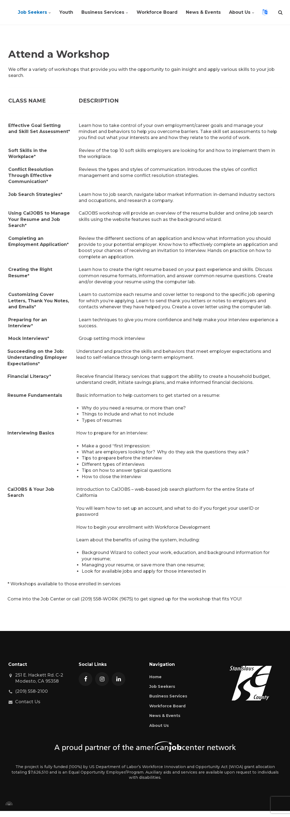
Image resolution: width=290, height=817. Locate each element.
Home (155, 676)
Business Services (104, 12)
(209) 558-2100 (31, 691)
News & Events (203, 12)
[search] (280, 12)
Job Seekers (34, 12)
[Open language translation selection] (265, 12)
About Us (242, 12)
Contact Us (27, 701)
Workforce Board (157, 12)
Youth (66, 12)
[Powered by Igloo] (8, 803)
